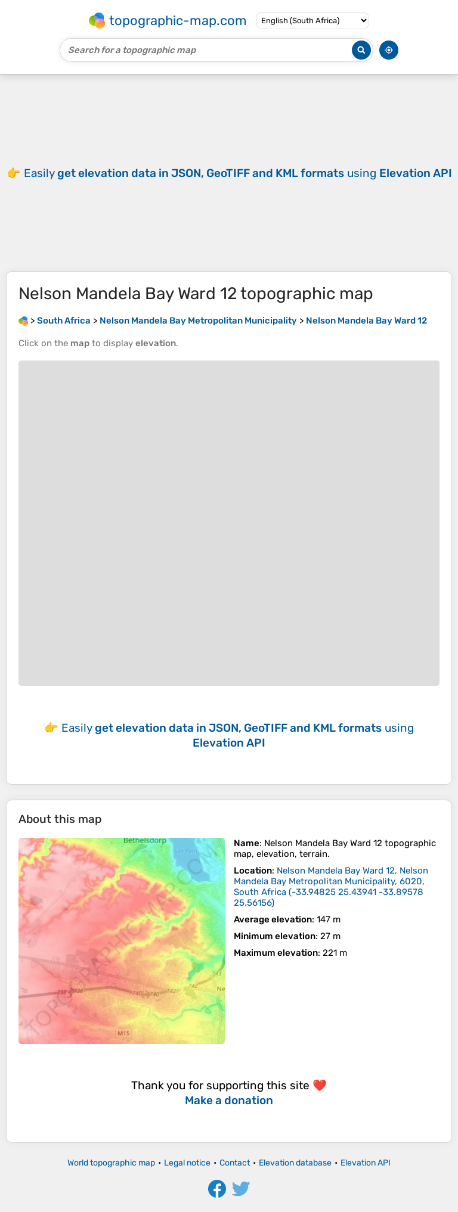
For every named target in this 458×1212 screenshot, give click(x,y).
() (331, 886)
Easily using (238, 173)
